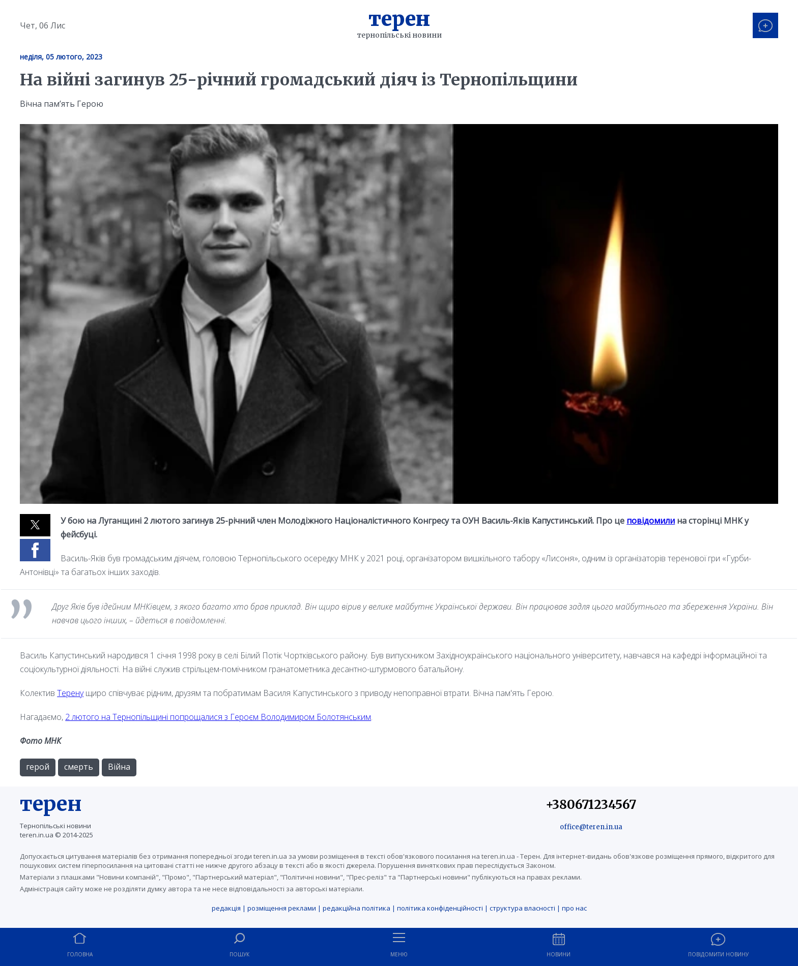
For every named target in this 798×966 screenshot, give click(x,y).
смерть (78, 766)
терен (51, 804)
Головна (80, 954)
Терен (399, 19)
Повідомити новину (718, 954)
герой (37, 766)
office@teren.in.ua (591, 827)
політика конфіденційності (440, 908)
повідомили (650, 520)
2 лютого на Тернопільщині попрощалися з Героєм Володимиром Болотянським (218, 716)
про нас (574, 908)
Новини (559, 954)
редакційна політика (356, 908)
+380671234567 (591, 804)
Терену (70, 693)
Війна (119, 766)
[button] (35, 525)
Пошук (239, 954)
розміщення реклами (281, 908)
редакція (226, 908)
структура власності (522, 908)
